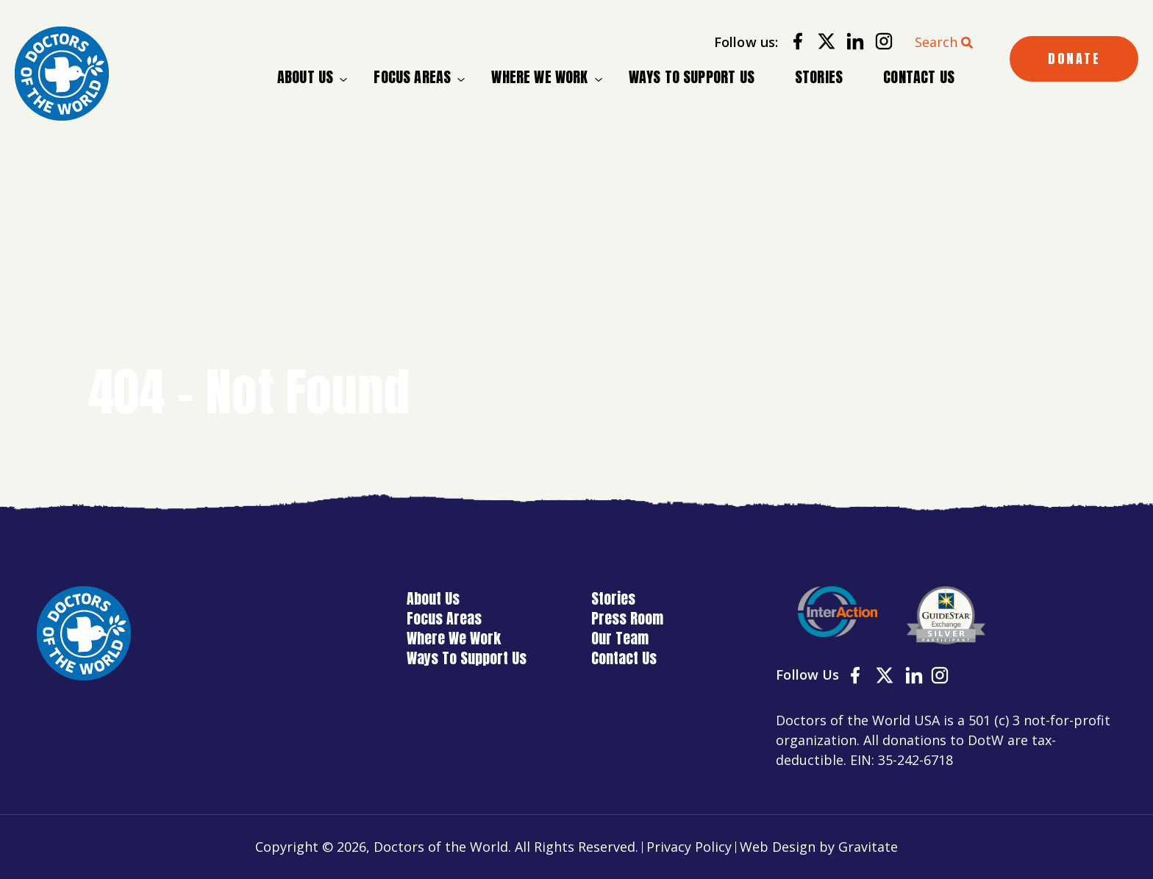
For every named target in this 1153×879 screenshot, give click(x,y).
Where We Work (539, 77)
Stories (819, 76)
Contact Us (918, 76)
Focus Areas (412, 77)
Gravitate (868, 846)
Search (936, 42)
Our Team (620, 638)
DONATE (1074, 58)
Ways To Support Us (691, 76)
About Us (305, 77)
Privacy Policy (689, 846)
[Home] (62, 73)
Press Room (627, 618)
